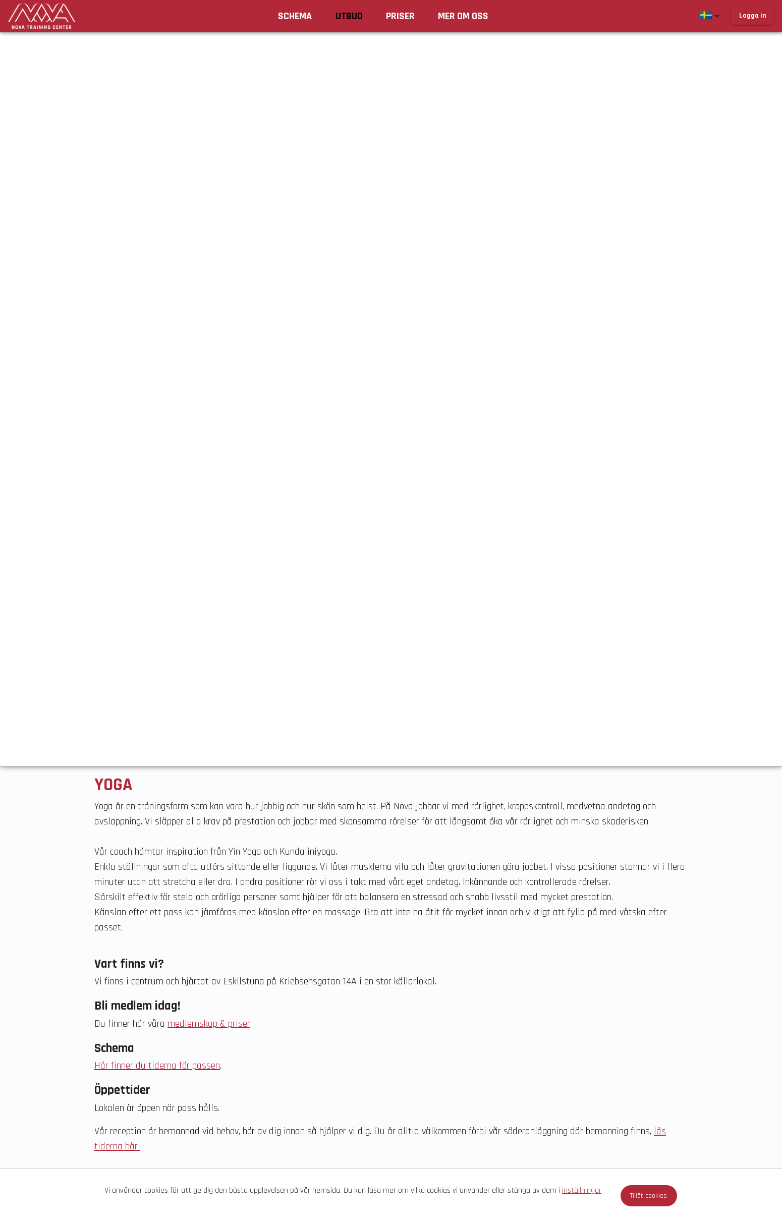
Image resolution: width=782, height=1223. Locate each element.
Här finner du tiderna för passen (157, 1065)
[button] (711, 16)
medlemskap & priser (208, 1023)
